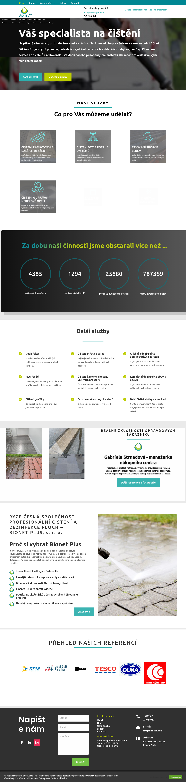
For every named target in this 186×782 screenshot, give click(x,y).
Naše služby (46, 3)
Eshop (63, 3)
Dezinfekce (32, 353)
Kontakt (75, 3)
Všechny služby (58, 76)
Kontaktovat (30, 76)
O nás (32, 3)
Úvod (22, 3)
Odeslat (80, 762)
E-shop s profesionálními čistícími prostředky (146, 10)
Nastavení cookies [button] (158, 777)
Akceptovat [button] (176, 777)
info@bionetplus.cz (94, 12)
